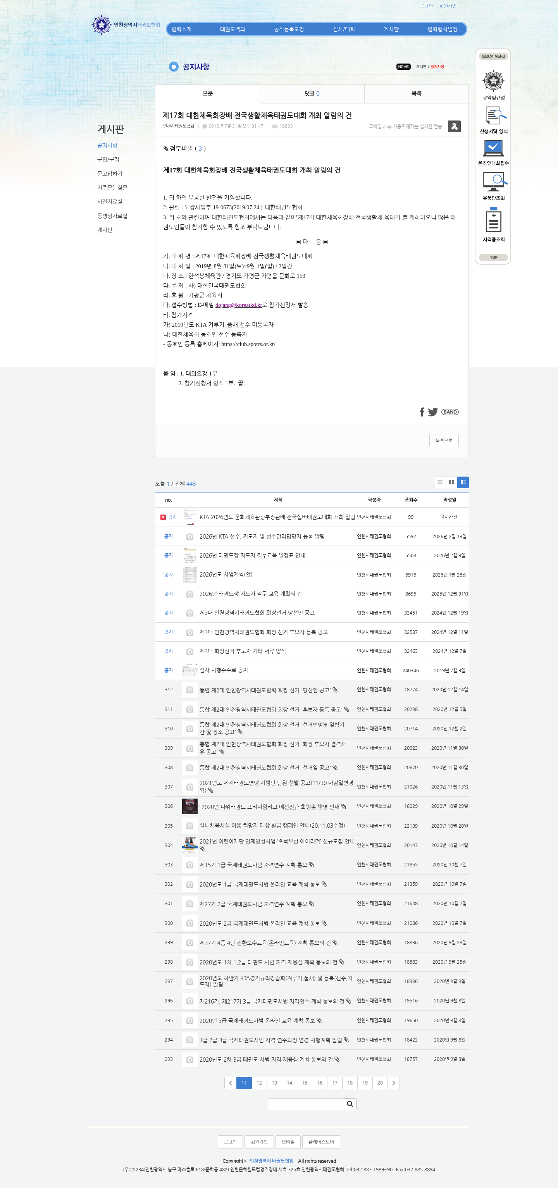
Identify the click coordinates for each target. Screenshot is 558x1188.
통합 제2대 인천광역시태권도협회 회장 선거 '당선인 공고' (265, 690)
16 (319, 1082)
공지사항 (107, 145)
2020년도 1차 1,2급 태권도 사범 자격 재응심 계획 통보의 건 (269, 962)
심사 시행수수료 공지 (224, 670)
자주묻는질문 (112, 187)
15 (304, 1082)
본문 (208, 93)
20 (380, 1082)
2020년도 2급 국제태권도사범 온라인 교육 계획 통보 (260, 923)
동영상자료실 (112, 216)
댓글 (312, 93)
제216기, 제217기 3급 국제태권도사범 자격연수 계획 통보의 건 (272, 1001)
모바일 (288, 1142)
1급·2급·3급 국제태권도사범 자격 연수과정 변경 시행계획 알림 (271, 1040)
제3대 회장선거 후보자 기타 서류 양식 (243, 651)
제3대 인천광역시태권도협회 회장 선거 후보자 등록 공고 (264, 632)
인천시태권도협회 (178, 126)
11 (244, 1082)
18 (350, 1082)
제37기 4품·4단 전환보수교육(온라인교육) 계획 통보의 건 (265, 943)
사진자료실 (109, 201)
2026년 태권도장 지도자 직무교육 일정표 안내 (252, 555)
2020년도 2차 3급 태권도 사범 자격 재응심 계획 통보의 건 (266, 1059)
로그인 (426, 6)
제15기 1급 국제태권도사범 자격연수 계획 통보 (253, 865)
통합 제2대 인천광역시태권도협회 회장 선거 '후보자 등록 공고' (271, 709)
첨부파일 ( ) (185, 148)
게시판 (391, 29)
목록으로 (444, 440)
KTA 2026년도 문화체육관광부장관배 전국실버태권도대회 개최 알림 (277, 517)
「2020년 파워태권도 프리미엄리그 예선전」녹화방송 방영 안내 (269, 807)
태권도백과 (232, 29)
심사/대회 (344, 29)
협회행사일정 (442, 29)
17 (335, 1082)
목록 (417, 93)
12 (259, 1082)
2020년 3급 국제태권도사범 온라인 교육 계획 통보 (257, 1021)
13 (274, 1082)
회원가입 (447, 6)
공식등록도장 (289, 29)
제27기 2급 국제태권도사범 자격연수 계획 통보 (253, 904)
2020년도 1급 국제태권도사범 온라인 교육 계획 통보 (260, 884)
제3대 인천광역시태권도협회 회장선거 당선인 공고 (257, 612)
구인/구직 (108, 159)
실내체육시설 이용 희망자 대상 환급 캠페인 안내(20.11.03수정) (272, 825)
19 (365, 1082)
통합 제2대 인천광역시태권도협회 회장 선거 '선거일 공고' (265, 767)
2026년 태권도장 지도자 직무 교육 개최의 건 (251, 594)
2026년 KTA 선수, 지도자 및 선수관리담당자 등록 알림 (262, 536)
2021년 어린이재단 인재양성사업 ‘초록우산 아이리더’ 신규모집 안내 (277, 841)
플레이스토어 (321, 1142)
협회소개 (181, 29)
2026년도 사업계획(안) (226, 574)
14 (289, 1082)
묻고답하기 (109, 173)
